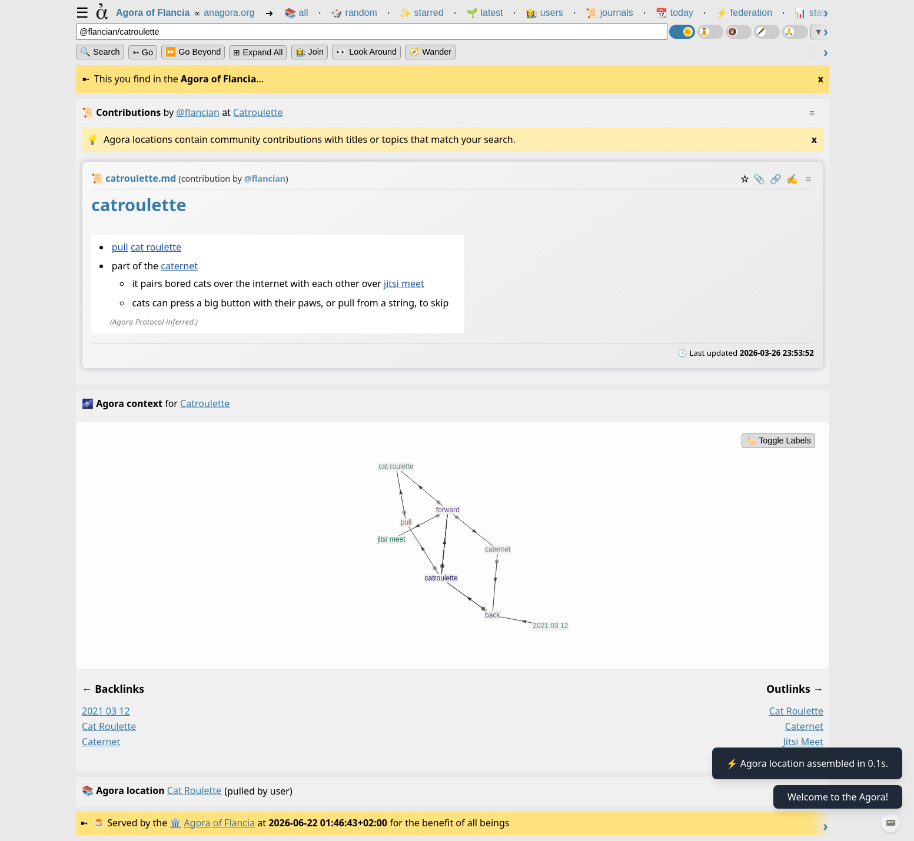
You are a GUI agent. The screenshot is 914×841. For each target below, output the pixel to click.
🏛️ (175, 822)
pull (120, 247)
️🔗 (776, 178)
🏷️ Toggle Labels (778, 440)
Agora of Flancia (219, 822)
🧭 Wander (430, 51)
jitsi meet (404, 284)
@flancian (198, 112)
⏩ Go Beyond (193, 51)
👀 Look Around (366, 51)
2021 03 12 (106, 711)
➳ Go (142, 52)
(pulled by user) (449, 791)
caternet (179, 266)
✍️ (792, 178)
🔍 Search (100, 51)
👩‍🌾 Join (309, 51)
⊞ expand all (257, 52)
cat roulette (156, 247)
